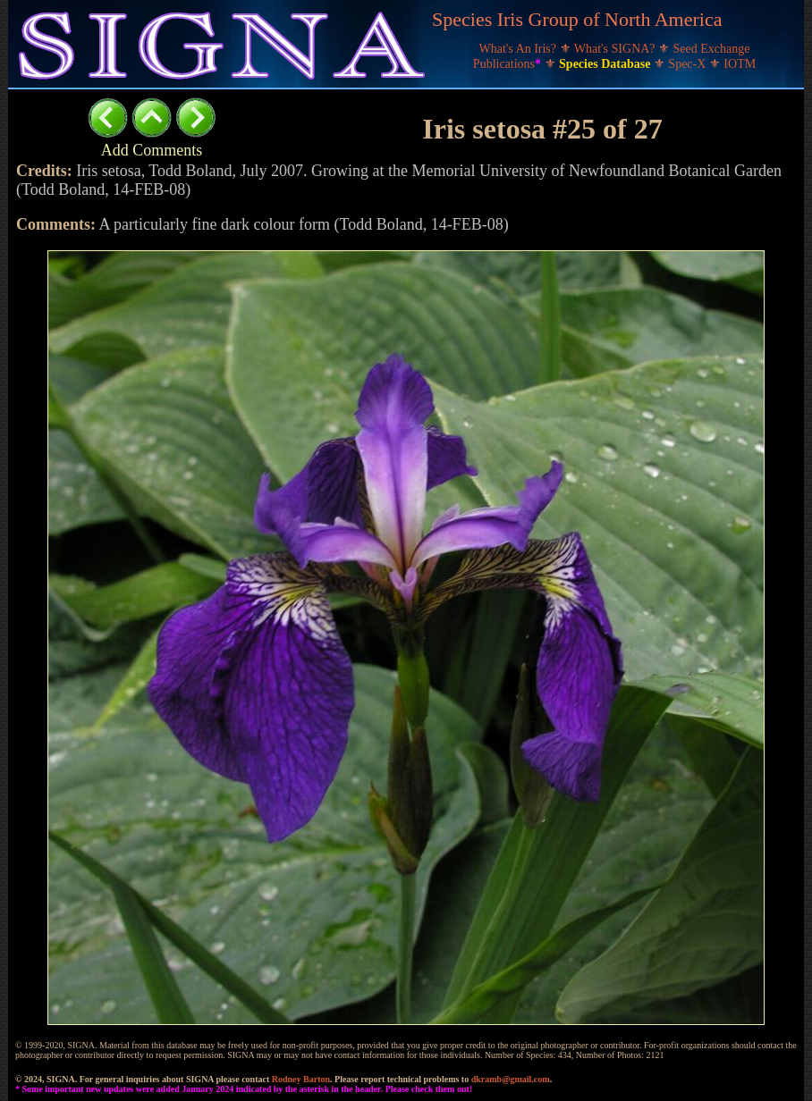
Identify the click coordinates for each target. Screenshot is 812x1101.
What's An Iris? (519, 48)
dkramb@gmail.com (510, 1079)
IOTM (739, 64)
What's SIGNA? (616, 48)
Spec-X (688, 64)
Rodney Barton (301, 1079)
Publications (509, 64)
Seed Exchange (711, 48)
